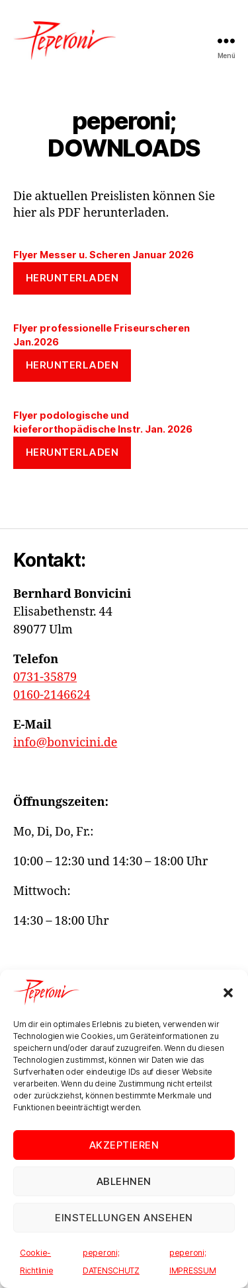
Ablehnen (124, 1181)
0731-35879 (45, 677)
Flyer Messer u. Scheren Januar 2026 (103, 254)
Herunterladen (72, 277)
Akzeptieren (124, 1145)
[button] (228, 992)
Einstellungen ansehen (124, 1217)
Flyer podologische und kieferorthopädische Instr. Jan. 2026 (102, 422)
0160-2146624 (51, 695)
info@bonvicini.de (65, 742)
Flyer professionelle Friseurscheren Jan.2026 (101, 335)
